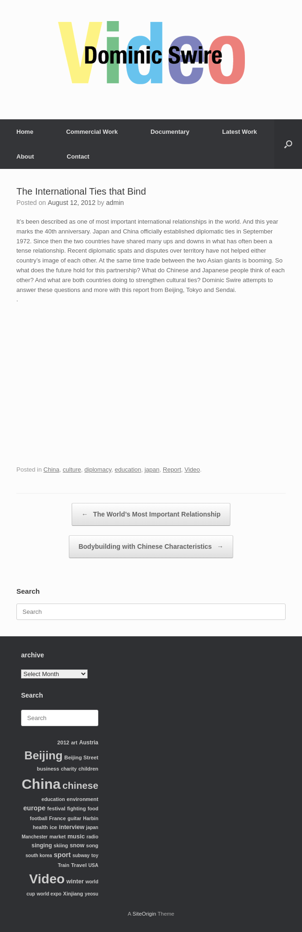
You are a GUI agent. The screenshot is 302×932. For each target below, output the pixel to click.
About (25, 156)
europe (34, 808)
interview (72, 827)
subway (81, 855)
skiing (61, 845)
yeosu (91, 893)
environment (82, 799)
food (93, 808)
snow (77, 845)
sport (62, 855)
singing (41, 845)
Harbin (90, 818)
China (51, 469)
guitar (74, 818)
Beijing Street (81, 757)
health (40, 827)
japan (152, 469)
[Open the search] (288, 144)
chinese (80, 785)
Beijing (43, 755)
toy (94, 855)
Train (63, 865)
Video (192, 469)
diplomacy (97, 469)
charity (69, 769)
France (57, 818)
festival (56, 808)
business (48, 769)
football (38, 818)
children (88, 769)
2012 (63, 742)
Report (172, 469)
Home (24, 131)
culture (72, 469)
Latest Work (239, 131)
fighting (76, 808)
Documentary (169, 131)
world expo (49, 893)
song (92, 845)
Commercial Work (92, 131)
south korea (38, 855)
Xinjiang (73, 893)
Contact (78, 156)
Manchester (35, 836)
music (76, 836)
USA (93, 865)
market (57, 836)
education (128, 469)
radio (92, 836)
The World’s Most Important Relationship (151, 514)
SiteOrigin (144, 914)
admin (115, 202)
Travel (79, 865)
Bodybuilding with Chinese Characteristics (151, 547)
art (74, 742)
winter (75, 881)
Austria (88, 742)
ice (53, 827)
